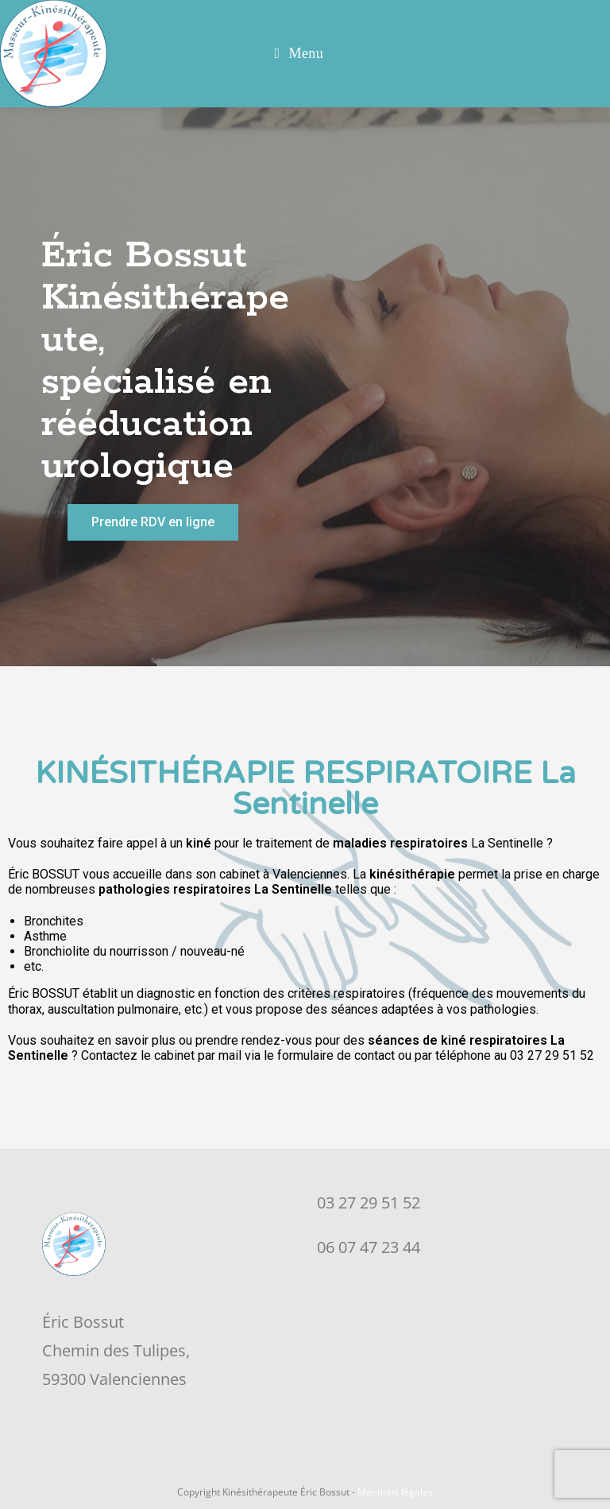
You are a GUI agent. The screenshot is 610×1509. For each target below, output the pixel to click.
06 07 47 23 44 (368, 1247)
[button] (153, 522)
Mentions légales (395, 1492)
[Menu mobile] (299, 54)
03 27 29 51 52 (368, 1202)
